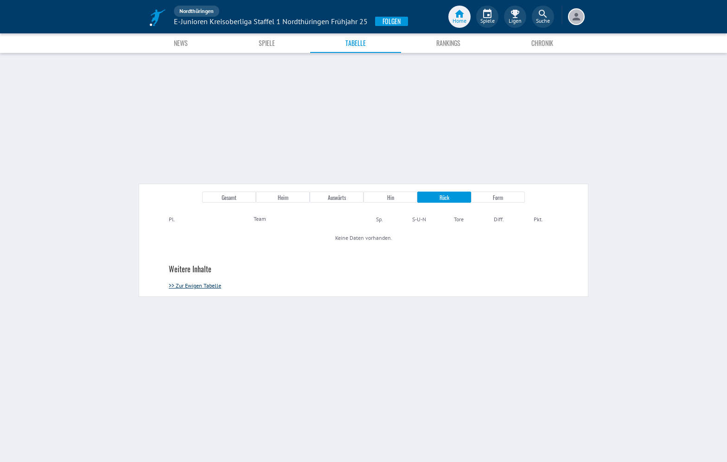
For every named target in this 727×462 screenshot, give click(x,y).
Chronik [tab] (542, 43)
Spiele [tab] (267, 43)
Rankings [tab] (448, 43)
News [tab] (181, 43)
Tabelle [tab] (355, 43)
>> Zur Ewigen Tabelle (195, 285)
